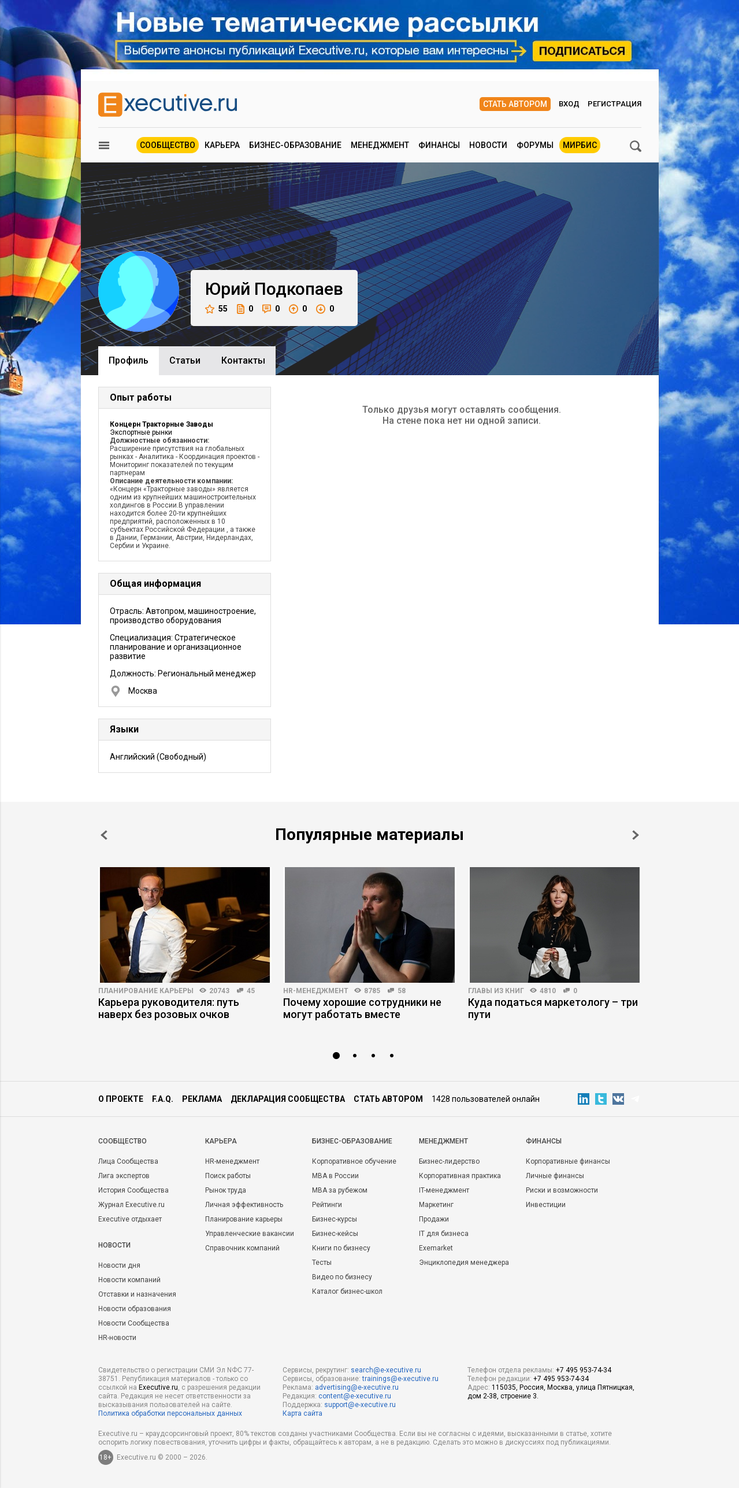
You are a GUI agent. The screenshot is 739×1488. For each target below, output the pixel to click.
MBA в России (335, 1176)
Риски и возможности (562, 1190)
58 (402, 991)
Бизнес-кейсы (335, 1234)
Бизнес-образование (295, 145)
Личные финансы (555, 1176)
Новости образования (134, 1309)
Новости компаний (129, 1280)
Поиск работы (228, 1176)
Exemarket (436, 1248)
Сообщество (167, 145)
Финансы (439, 145)
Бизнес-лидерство (449, 1161)
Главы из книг (496, 991)
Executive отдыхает (130, 1219)
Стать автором (515, 104)
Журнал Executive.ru (131, 1205)
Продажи (434, 1219)
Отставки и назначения (137, 1294)
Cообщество (122, 1141)
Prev (104, 835)
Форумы (535, 145)
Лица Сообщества (128, 1161)
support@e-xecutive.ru (360, 1405)
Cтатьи (184, 360)
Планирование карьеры (146, 991)
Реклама (202, 1099)
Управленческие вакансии (249, 1234)
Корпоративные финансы (568, 1161)
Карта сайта (302, 1413)
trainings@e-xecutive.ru (400, 1379)
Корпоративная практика (460, 1176)
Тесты (322, 1262)
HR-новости (117, 1338)
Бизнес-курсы (334, 1219)
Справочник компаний (242, 1248)
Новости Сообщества (133, 1323)
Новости (488, 145)
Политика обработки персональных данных (170, 1413)
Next (635, 835)
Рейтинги (327, 1205)
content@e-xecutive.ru (354, 1396)
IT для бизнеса (444, 1234)
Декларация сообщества (288, 1099)
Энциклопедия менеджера (464, 1262)
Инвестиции (546, 1205)
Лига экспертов (124, 1176)
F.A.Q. (162, 1099)
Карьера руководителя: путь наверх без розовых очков (168, 1008)
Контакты (243, 360)
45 (251, 991)
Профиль (128, 360)
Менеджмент (380, 145)
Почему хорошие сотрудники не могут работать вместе (362, 1008)
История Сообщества (133, 1190)
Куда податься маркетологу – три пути (553, 1008)
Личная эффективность (244, 1205)
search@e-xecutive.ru (386, 1370)
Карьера (222, 145)
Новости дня (119, 1265)
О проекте (120, 1099)
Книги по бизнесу (341, 1248)
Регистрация (614, 103)
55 (216, 308)
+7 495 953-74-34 (583, 1370)
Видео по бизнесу (342, 1277)
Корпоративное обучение (354, 1161)
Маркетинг (436, 1205)
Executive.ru (158, 1387)
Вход (569, 103)
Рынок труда (225, 1190)
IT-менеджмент (444, 1190)
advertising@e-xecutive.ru (357, 1387)
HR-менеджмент (315, 991)
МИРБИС (580, 145)
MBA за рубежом (339, 1190)
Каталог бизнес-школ (347, 1291)
